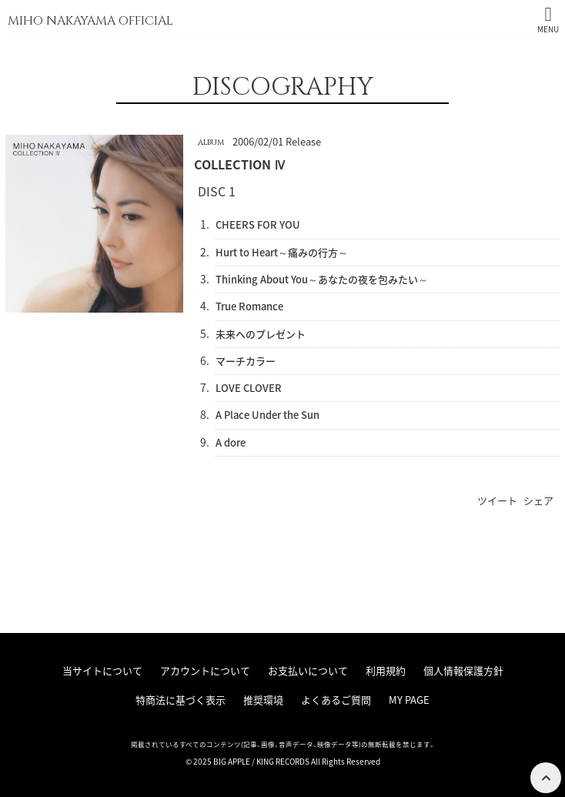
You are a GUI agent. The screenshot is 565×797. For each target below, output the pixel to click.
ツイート (497, 500)
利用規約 (386, 670)
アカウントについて (205, 670)
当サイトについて (102, 670)
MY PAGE (409, 699)
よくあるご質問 (336, 699)
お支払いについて (308, 670)
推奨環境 (263, 699)
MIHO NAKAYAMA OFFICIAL (90, 20)
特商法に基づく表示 (180, 699)
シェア (538, 500)
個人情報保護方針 (463, 670)
